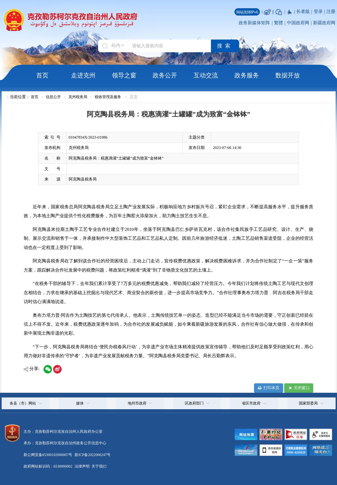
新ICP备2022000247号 (92, 455)
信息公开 (53, 97)
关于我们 (99, 466)
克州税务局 (77, 97)
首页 (42, 75)
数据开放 (287, 75)
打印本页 (268, 388)
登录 (318, 11)
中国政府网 (298, 22)
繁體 (278, 22)
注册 (330, 11)
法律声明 (82, 466)
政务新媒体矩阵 (254, 22)
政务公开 (165, 75)
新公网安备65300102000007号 (48, 455)
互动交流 (206, 75)
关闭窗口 (299, 388)
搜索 (225, 46)
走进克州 (83, 75)
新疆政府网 (324, 22)
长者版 (303, 11)
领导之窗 (124, 75)
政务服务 (246, 75)
